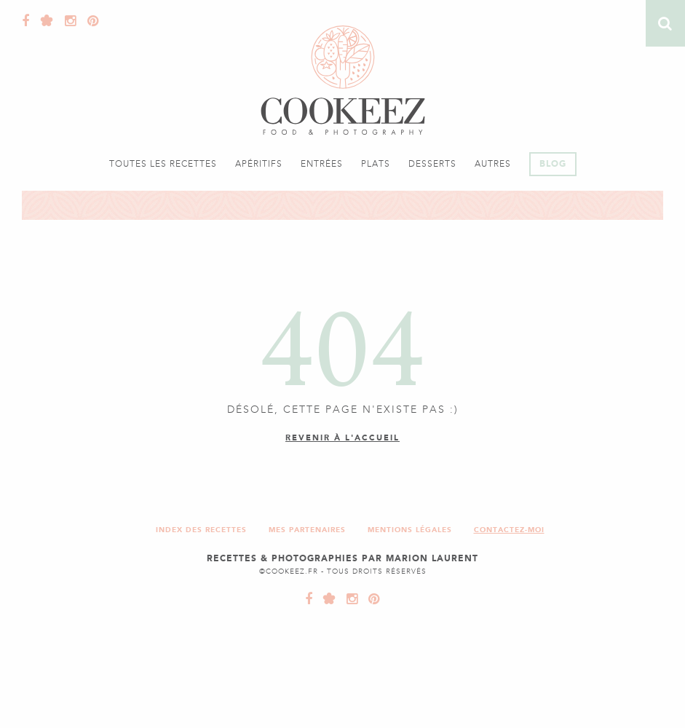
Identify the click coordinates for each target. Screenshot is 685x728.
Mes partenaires (307, 529)
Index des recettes (201, 529)
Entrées (322, 164)
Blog (552, 164)
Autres (493, 164)
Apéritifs (258, 164)
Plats (375, 164)
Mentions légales (410, 529)
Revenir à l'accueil (342, 438)
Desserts (432, 164)
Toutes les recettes (163, 164)
